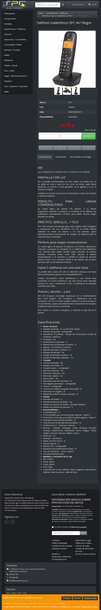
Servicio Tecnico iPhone (85, 554)
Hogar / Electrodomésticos (15, 76)
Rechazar (77, 598)
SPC (70, 102)
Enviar (83, 533)
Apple (6, 91)
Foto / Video (9, 70)
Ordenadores (9, 13)
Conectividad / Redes (13, 44)
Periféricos (8, 60)
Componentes (10, 18)
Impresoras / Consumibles (15, 39)
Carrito (92, 4)
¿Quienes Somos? (59, 548)
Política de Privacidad (79, 521)
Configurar (67, 598)
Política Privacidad (59, 543)
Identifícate (78, 4)
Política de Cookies (89, 606)
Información (61, 157)
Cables (7, 55)
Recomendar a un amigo (80, 157)
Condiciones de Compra (62, 546)
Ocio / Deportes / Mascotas (16, 86)
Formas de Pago (82, 546)
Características (45, 157)
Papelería (8, 81)
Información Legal (83, 540)
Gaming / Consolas (12, 50)
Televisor (8, 34)
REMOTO (56, 554)
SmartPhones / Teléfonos (15, 29)
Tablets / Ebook (10, 65)
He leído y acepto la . (71, 527)
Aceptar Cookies (90, 598)
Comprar (88, 136)
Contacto (56, 540)
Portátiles (8, 24)
